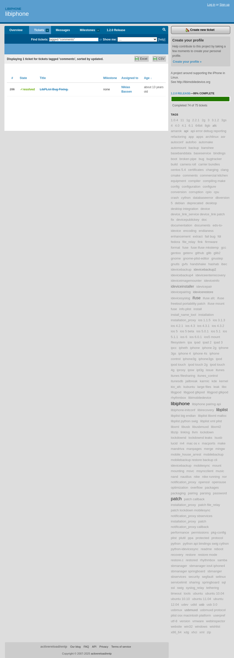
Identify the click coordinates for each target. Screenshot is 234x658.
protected (202, 538)
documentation (181, 225)
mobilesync (202, 465)
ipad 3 (218, 342)
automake (206, 142)
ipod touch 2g (198, 364)
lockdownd (178, 437)
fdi (219, 236)
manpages (194, 449)
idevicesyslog (180, 298)
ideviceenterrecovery (211, 275)
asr (223, 137)
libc (224, 387)
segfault (207, 576)
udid (194, 604)
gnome (176, 258)
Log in (211, 4)
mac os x (193, 443)
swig (180, 588)
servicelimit (179, 582)
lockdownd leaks (200, 437)
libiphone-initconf (183, 410)
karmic (204, 381)
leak (216, 387)
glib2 (217, 253)
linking (185, 432)
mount (216, 465)
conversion (179, 192)
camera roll (188, 164)
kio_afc (176, 387)
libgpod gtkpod (194, 392)
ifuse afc (209, 298)
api (186, 131)
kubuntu (189, 387)
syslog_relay (195, 588)
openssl (203, 482)
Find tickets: (40, 39)
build (174, 164)
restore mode (207, 555)
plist (174, 538)
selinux (221, 576)
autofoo (190, 142)
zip (209, 632)
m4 (182, 443)
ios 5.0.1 (202, 331)
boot (174, 159)
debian (180, 203)
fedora (175, 242)
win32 (188, 626)
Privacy (103, 646)
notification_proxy (183, 482)
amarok (176, 131)
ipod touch (178, 364)
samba (222, 560)
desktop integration (184, 209)
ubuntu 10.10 (180, 599)
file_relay (188, 242)
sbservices (178, 576)
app (191, 137)
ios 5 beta (187, 331)
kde (214, 381)
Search (164, 30)
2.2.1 (195, 120)
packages (212, 487)
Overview (15, 30)
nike (197, 477)
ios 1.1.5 (204, 320)
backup (193, 148)
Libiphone (13, 9)
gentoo (176, 253)
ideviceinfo (211, 280)
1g (188, 120)
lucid (174, 443)
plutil (182, 538)
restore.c (177, 560)
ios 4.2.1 (177, 326)
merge (208, 449)
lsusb (218, 437)
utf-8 (174, 621)
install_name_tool (183, 315)
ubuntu (198, 593)
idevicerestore (203, 292)
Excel (143, 58)
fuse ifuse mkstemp (205, 247)
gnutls (175, 264)
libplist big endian (183, 416)
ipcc (174, 348)
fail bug (210, 236)
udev (184, 604)
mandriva (177, 449)
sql (224, 582)
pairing (193, 493)
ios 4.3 (190, 326)
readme (206, 549)
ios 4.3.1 (203, 326)
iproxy (181, 370)
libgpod (176, 392)
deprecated (195, 203)
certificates (196, 170)
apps (199, 137)
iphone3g (189, 359)
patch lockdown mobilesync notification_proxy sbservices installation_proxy (192, 515)
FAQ (86, 646)
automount (178, 148)
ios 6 (183, 337)
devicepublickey (187, 219)
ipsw (191, 370)
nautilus (185, 477)
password (220, 493)
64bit (198, 125)
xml (202, 632)
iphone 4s (200, 353)
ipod (219, 359)
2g (203, 120)
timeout (176, 593)
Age (148, 78)
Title (43, 78)
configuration (191, 186)
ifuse (196, 298)
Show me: (110, 39)
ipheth (183, 348)
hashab (213, 264)
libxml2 (216, 427)
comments (190, 175)
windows (201, 626)
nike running (211, 477)
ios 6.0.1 (195, 337)
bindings (219, 153)
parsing (205, 493)
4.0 (177, 125)
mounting (177, 471)
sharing (194, 582)
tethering (212, 588)
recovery (177, 555)
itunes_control (208, 376)
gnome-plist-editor (196, 258)
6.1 (191, 125)
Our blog (75, 646)
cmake (176, 175)
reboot (218, 549)
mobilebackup (213, 454)
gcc (223, 247)
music (220, 471)
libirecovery (206, 410)
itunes (220, 370)
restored (192, 560)
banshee (207, 148)
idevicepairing (181, 292)
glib (208, 253)
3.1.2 (215, 120)
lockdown (207, 432)
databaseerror (203, 197)
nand (174, 477)
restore (190, 555)
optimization (179, 487)
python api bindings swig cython (206, 543)
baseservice (202, 153)
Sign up (224, 4)
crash (175, 197)
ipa (189, 342)
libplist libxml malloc (212, 416)
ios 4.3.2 (218, 326)
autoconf (177, 142)
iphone (195, 348)
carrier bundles (209, 164)
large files (204, 387)
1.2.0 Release (116, 30)
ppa (190, 538)
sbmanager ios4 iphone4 (207, 566)
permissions (200, 532)
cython (186, 197)
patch (176, 498)
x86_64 (176, 632)
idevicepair (204, 286)
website (176, 626)
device (205, 209)
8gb (207, 125)
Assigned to (129, 78)
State (23, 78)
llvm (195, 432)
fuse (185, 247)
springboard (210, 582)
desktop (211, 203)
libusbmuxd (200, 427)
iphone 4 (184, 353)
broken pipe (188, 159)
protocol (217, 538)
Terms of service (121, 646)
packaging (178, 493)
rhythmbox (207, 560)
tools (187, 593)
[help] (161, 39)
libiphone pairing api (206, 404)
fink (200, 242)
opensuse (219, 482)
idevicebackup (181, 269)
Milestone (110, 78)
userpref (219, 615)
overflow (196, 487)
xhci (194, 632)
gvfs (185, 264)
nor (224, 477)
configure (209, 186)
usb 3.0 (212, 604)
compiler (194, 181)
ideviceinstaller (182, 286)
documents (202, 225)
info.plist (185, 309)
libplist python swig (184, 421)
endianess (206, 231)
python (176, 543)
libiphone (17, 13)
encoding (190, 231)
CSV (161, 58)
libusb (186, 427)
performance (180, 532)
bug (201, 159)
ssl (173, 588)
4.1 (184, 125)
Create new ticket (200, 30)
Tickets (39, 30)
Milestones (87, 30)
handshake (198, 264)
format (175, 247)
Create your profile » (187, 61)
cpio (209, 192)
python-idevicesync (185, 549)
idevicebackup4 (182, 275)
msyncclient (204, 471)
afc (215, 125)
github (199, 253)
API (94, 646)
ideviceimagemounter (186, 280)
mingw (220, 449)
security (194, 576)
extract (198, 236)
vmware (198, 621)
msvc (190, 471)
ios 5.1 (215, 331)
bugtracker (214, 159)
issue (210, 370)
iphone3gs (206, 359)
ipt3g (200, 370)
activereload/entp (53, 646)
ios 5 (174, 331)
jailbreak (191, 381)
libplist (222, 409)
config (175, 186)
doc (204, 219)
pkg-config (218, 532)
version (185, 621)
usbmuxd (191, 610)
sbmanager (179, 566)
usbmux (176, 610)
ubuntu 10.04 (214, 593)
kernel (223, 381)
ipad (197, 342)
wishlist (215, 626)
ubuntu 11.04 (201, 599)
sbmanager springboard (188, 571)
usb (201, 604)
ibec (224, 264)
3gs (223, 120)
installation (206, 315)
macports (208, 443)
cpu (216, 192)
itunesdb (177, 381)
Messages (63, 30)
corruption (196, 192)
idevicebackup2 (205, 269)
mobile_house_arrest (186, 454)
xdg (186, 632)
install (198, 309)
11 (182, 120)
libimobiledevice (199, 397)
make (221, 443)
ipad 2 (207, 342)
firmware (211, 242)
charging (212, 170)
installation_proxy (183, 320)
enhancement (181, 236)
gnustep (217, 258)
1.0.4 (174, 120)
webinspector (215, 621)
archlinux (211, 137)
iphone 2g (209, 348)
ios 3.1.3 (219, 320)
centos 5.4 (178, 170)
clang (225, 170)
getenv (188, 253)
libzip (174, 432)
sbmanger (214, 571)
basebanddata (181, 153)
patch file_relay (209, 505)
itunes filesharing (183, 376)
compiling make (214, 181)
